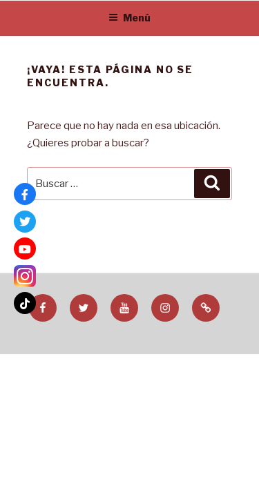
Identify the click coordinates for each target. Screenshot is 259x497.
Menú (129, 17)
